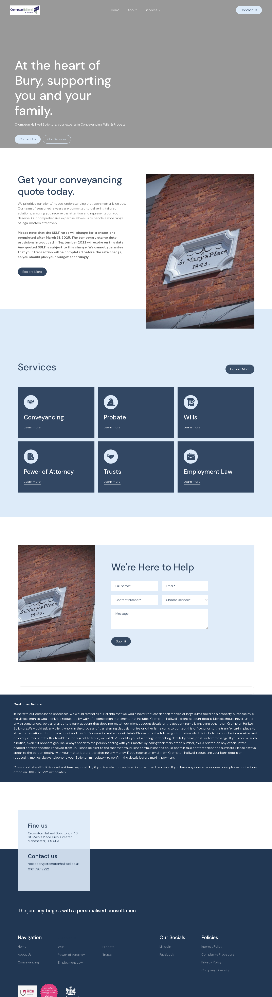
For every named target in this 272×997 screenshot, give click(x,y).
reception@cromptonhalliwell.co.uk (53, 874)
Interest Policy (211, 946)
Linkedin (165, 946)
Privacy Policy (211, 962)
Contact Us (249, 10)
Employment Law (208, 482)
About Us (24, 954)
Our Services (56, 139)
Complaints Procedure (217, 954)
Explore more (32, 274)
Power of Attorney (49, 482)
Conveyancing (44, 428)
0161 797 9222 (38, 880)
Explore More (240, 369)
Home (115, 10)
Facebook (167, 954)
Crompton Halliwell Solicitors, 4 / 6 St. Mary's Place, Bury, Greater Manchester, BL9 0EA (53, 847)
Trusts (112, 482)
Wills (190, 428)
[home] (25, 10)
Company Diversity (215, 970)
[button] (153, 10)
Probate (115, 428)
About (132, 10)
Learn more (32, 438)
